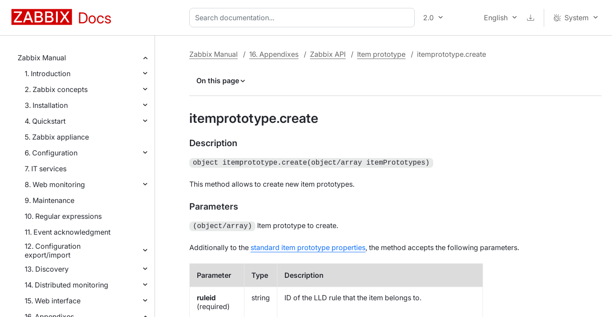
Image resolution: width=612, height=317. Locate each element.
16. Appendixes (274, 54)
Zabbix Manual (42, 57)
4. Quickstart (45, 121)
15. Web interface (53, 300)
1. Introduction (47, 73)
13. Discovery (47, 269)
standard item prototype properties (308, 245)
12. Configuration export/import (53, 250)
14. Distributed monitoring (66, 284)
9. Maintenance (49, 200)
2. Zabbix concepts (56, 89)
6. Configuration (51, 152)
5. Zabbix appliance (57, 137)
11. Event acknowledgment (68, 232)
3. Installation (46, 105)
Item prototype (381, 54)
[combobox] (303, 17)
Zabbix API (328, 54)
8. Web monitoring (55, 184)
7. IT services (45, 168)
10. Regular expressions (63, 216)
